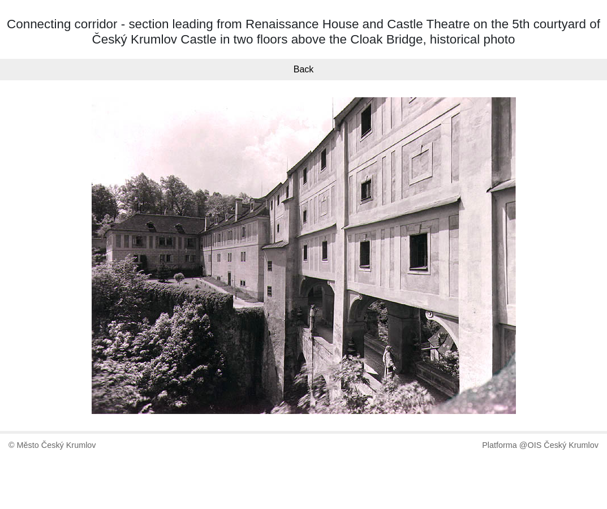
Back (304, 69)
